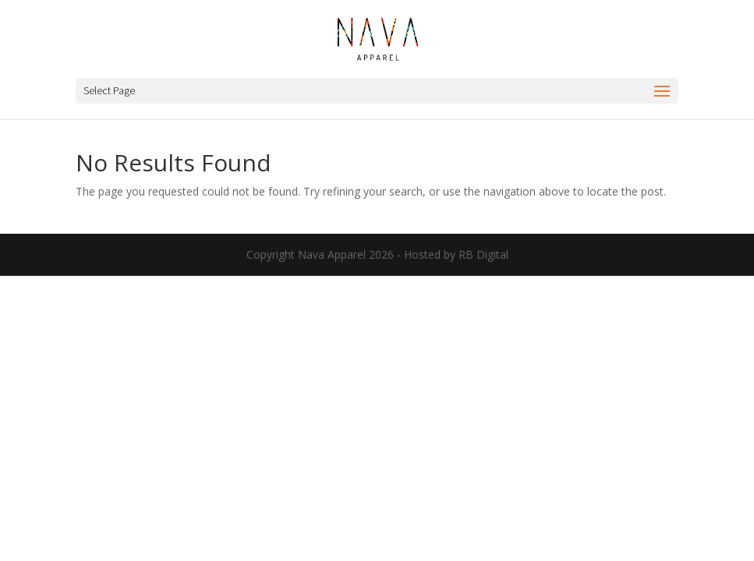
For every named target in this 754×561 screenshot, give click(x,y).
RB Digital (483, 254)
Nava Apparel (332, 254)
